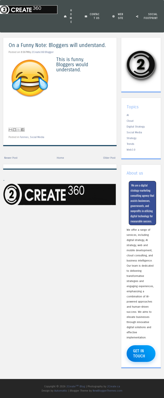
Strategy (131, 138)
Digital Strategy (136, 126)
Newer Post (11, 157)
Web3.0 (131, 149)
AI (128, 115)
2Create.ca (113, 386)
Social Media (37, 137)
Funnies (24, 137)
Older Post (109, 157)
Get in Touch (139, 353)
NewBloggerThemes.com (107, 390)
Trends (130, 143)
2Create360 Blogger (43, 52)
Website (117, 16)
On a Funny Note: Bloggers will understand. (57, 45)
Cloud (130, 120)
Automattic (60, 390)
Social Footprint (147, 16)
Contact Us (92, 16)
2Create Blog (75, 386)
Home (68, 16)
